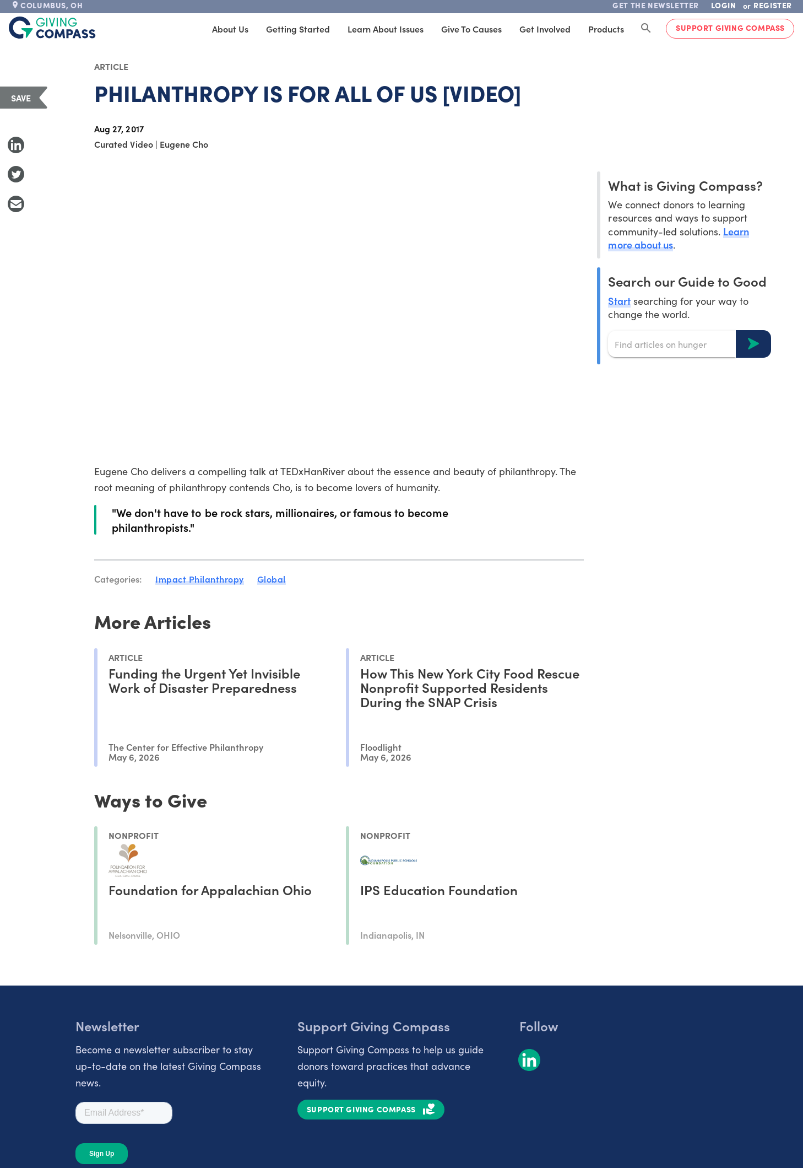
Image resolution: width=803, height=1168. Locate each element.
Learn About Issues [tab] (386, 29)
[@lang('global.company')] (52, 28)
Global (271, 579)
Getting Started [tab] (298, 29)
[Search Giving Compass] (646, 28)
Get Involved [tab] (545, 29)
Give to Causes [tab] (471, 29)
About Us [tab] (230, 29)
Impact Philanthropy (199, 579)
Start (619, 301)
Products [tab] (606, 29)
